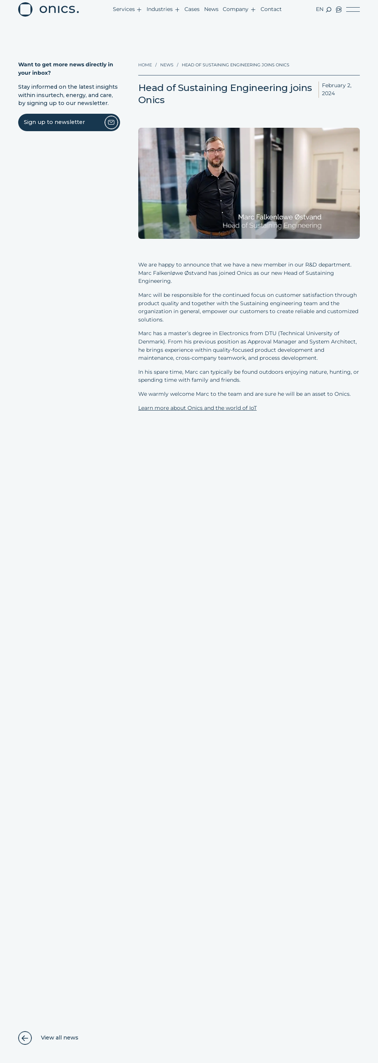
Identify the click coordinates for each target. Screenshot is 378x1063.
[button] (127, 9)
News (166, 64)
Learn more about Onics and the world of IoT (197, 408)
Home (145, 64)
